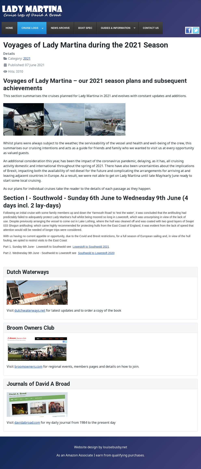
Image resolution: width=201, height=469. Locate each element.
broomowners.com (28, 366)
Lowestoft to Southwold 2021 (91, 246)
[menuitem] (9, 28)
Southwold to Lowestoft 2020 (96, 253)
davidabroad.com (27, 422)
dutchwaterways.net (29, 310)
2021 (26, 58)
